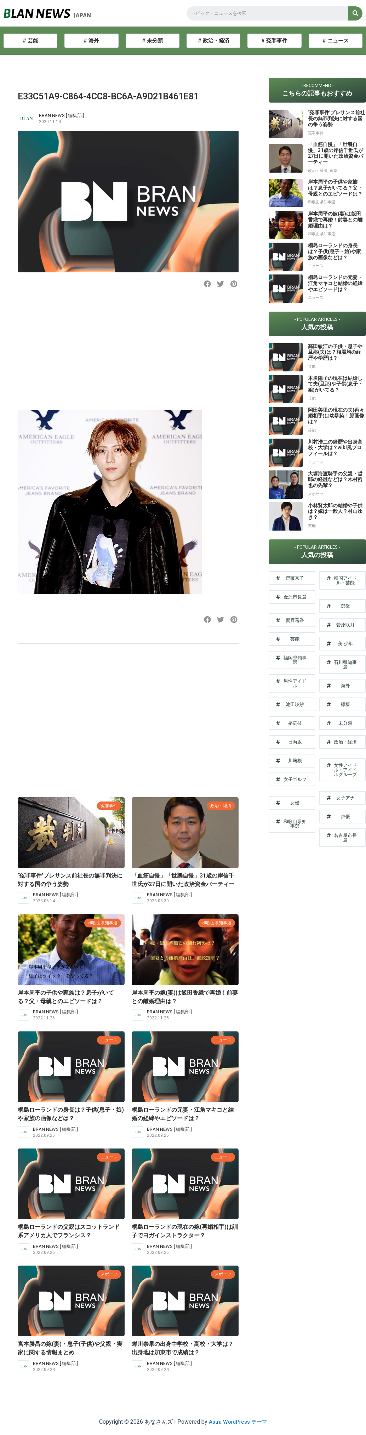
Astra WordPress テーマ (238, 1421)
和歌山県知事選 (101, 922)
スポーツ (108, 1274)
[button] (207, 284)
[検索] (355, 13)
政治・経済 (219, 805)
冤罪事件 (108, 805)
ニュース (108, 1039)
